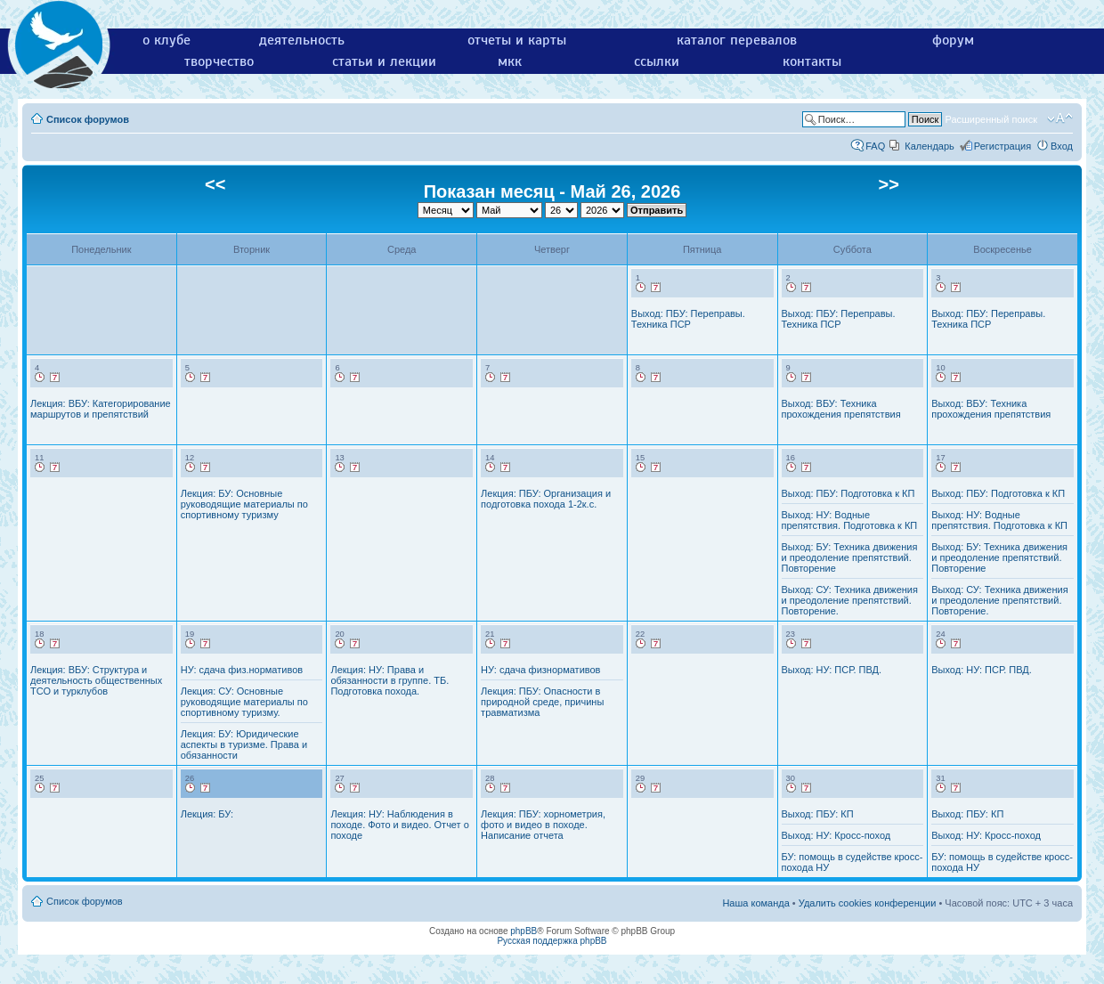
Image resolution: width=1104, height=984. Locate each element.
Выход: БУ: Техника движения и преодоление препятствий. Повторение (850, 557)
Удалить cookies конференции (868, 903)
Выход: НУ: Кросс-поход (836, 835)
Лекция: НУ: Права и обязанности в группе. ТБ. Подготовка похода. (389, 680)
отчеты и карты (516, 40)
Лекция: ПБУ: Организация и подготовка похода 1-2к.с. (546, 498)
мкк (510, 61)
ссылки (656, 61)
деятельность (302, 40)
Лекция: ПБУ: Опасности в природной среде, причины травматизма (542, 702)
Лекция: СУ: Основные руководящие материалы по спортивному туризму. (244, 702)
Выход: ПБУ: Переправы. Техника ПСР (688, 318)
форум (953, 40)
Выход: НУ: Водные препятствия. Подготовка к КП (850, 520)
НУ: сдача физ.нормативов (242, 669)
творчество (219, 61)
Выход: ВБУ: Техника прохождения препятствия (841, 408)
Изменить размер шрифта (1060, 118)
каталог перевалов (737, 40)
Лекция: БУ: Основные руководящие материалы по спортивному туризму (244, 504)
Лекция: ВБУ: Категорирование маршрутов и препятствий (100, 408)
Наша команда (755, 903)
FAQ (875, 146)
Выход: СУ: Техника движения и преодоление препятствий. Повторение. (850, 600)
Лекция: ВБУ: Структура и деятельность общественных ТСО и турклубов (96, 680)
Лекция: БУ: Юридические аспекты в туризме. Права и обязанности (244, 744)
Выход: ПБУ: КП (818, 814)
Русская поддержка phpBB (551, 941)
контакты (812, 61)
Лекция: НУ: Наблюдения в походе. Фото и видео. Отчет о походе (399, 825)
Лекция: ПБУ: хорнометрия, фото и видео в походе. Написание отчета (543, 825)
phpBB (523, 931)
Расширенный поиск (991, 119)
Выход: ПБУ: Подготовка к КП (848, 493)
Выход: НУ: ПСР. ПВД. (832, 669)
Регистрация (1002, 146)
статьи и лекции (384, 61)
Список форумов (87, 119)
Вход (1062, 146)
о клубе (166, 40)
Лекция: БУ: (207, 814)
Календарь (929, 146)
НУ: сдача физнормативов (540, 669)
